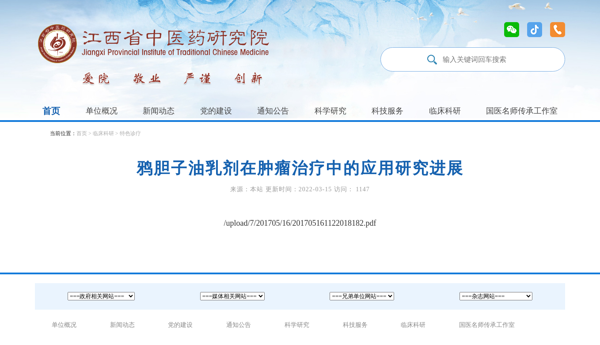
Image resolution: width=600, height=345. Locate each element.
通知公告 (273, 110)
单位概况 (102, 110)
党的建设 (216, 110)
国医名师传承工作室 (522, 110)
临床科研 (445, 110)
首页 (51, 111)
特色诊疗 (130, 133)
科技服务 (387, 110)
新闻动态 (159, 110)
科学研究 (330, 110)
